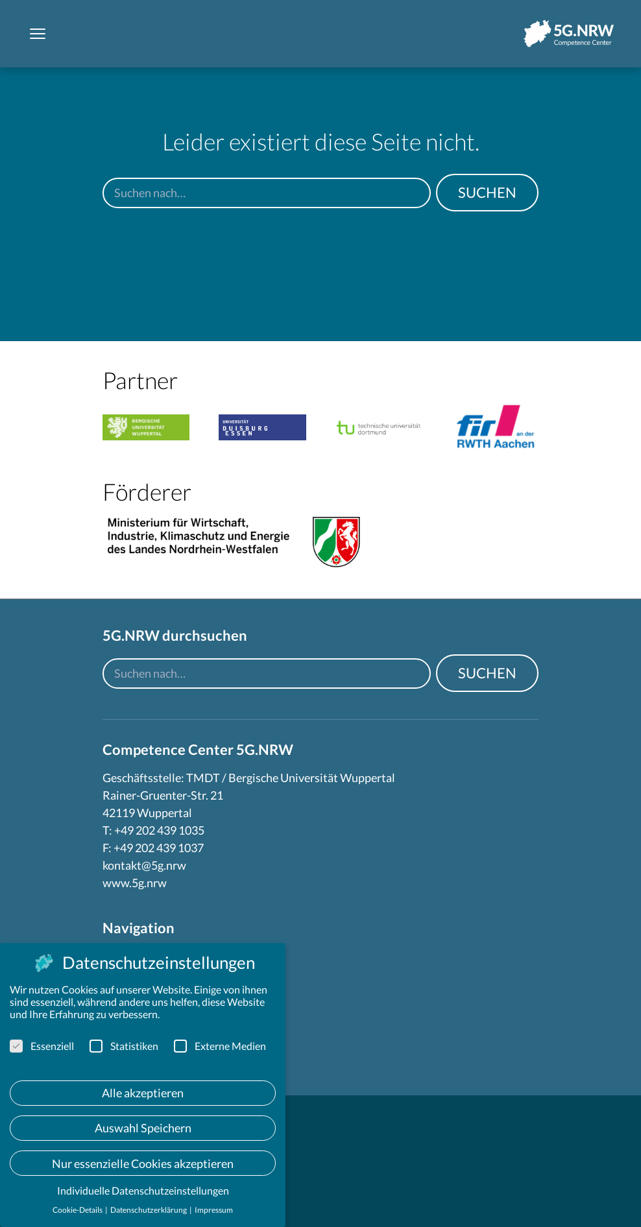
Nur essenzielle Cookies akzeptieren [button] (143, 1163)
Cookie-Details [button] (78, 1210)
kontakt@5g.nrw (144, 865)
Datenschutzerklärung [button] (149, 1210)
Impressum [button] (214, 1210)
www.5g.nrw (135, 883)
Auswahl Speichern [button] (143, 1128)
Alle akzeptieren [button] (143, 1093)
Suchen (487, 192)
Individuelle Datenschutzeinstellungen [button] (143, 1190)
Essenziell (42, 1046)
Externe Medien (220, 1046)
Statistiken (124, 1046)
